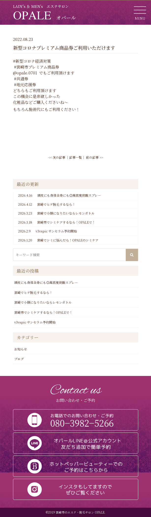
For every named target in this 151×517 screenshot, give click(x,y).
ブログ (19, 359)
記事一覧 (75, 157)
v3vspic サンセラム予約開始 (47, 231)
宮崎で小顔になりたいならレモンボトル (56, 213)
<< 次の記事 (56, 157)
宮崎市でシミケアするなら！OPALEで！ (56, 222)
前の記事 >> (94, 157)
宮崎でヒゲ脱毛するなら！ (46, 204)
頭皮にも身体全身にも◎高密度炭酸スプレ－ (59, 195)
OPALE (44, 15)
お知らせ (20, 349)
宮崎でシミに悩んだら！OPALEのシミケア (58, 240)
